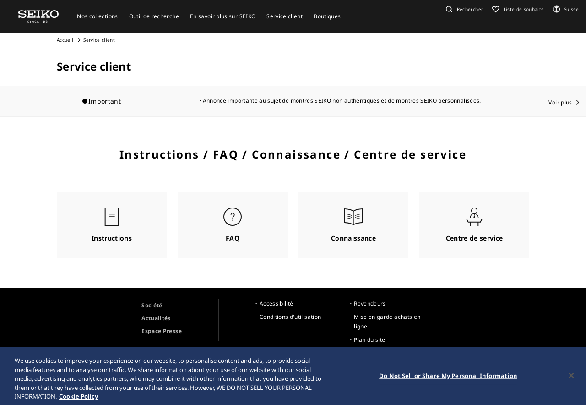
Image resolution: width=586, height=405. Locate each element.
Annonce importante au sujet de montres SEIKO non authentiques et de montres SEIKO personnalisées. (342, 100)
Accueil (65, 40)
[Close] (571, 382)
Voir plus (560, 102)
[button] (463, 9)
